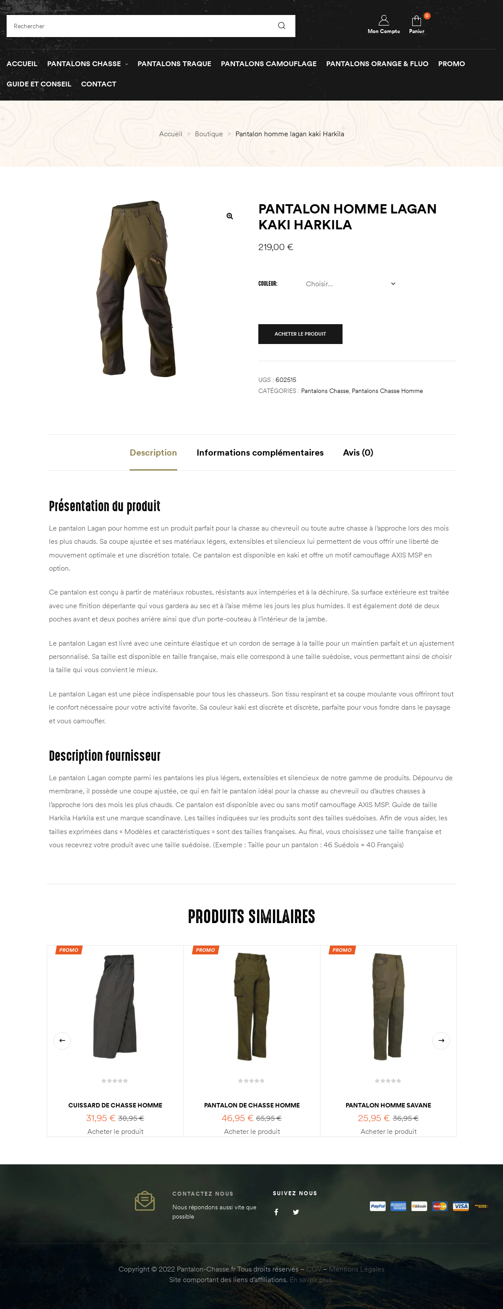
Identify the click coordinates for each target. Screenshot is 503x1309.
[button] (230, 215)
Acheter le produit (300, 334)
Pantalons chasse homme (387, 391)
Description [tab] (153, 452)
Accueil (171, 133)
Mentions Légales (356, 1268)
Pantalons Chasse (325, 391)
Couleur (267, 283)
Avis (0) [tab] (358, 452)
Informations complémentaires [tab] (260, 452)
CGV (313, 1268)
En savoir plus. (312, 1279)
